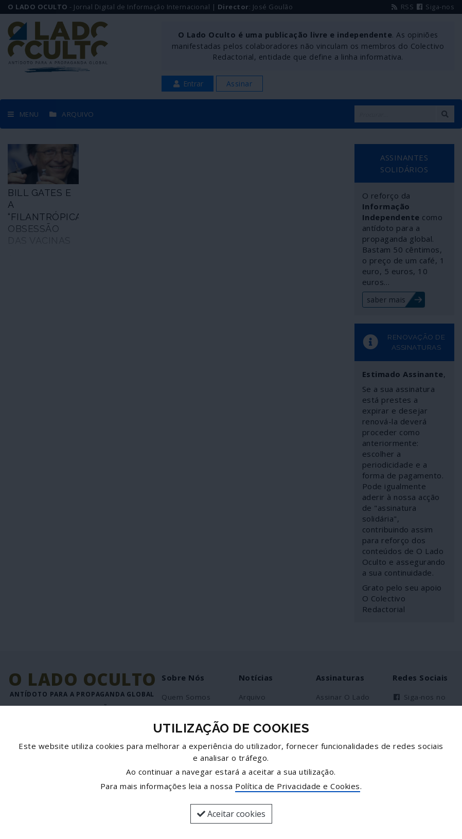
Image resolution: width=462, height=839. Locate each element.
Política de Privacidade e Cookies (297, 786)
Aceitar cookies (231, 813)
